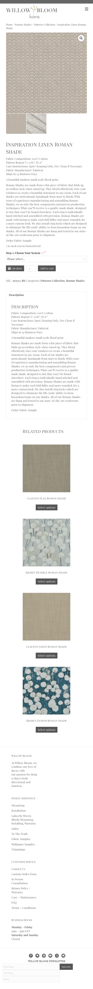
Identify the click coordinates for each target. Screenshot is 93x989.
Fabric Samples (20, 839)
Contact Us (18, 869)
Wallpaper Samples (23, 844)
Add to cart (47, 268)
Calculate (15, 268)
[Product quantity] (31, 268)
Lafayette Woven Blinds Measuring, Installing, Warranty (23, 819)
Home (9, 24)
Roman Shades (23, 24)
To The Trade (19, 834)
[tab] (46, 294)
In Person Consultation (19, 881)
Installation (18, 810)
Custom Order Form (23, 874)
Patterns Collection (44, 24)
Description (16, 295)
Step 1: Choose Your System (25, 253)
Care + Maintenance (23, 897)
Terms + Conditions (23, 908)
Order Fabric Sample (19, 240)
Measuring (17, 805)
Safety (15, 828)
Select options (46, 507)
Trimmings (18, 849)
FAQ (14, 902)
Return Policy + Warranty (20, 890)
